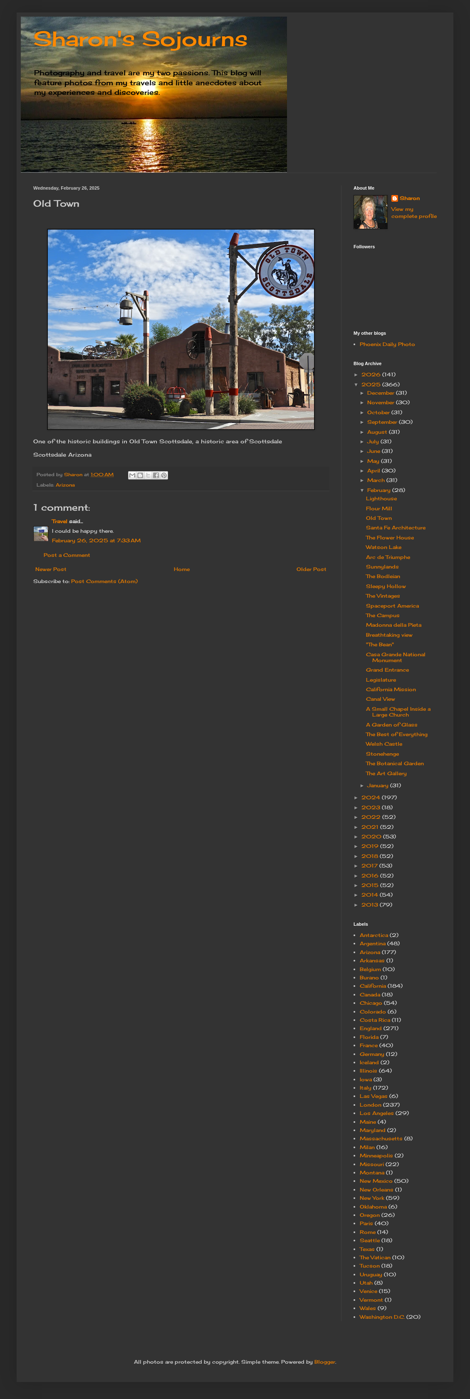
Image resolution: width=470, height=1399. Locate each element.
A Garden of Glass (392, 725)
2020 (372, 836)
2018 (370, 856)
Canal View (380, 699)
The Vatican (375, 1257)
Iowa (366, 1079)
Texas (367, 1249)
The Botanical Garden (395, 763)
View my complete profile (414, 212)
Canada (370, 994)
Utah (366, 1283)
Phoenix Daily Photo (387, 344)
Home (182, 569)
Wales (368, 1308)
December (381, 393)
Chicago (371, 1003)
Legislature (381, 680)
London (370, 1105)
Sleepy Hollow (386, 586)
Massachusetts (381, 1138)
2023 (371, 807)
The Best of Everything (397, 734)
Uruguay (371, 1274)
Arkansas (372, 960)
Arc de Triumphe (388, 557)
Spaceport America (392, 606)
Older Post (312, 569)
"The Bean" (380, 644)
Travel (59, 521)
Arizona (65, 485)
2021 (370, 827)
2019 (370, 846)
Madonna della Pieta (393, 625)
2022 (371, 817)
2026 (371, 374)
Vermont (371, 1300)
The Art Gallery (386, 773)
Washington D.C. (382, 1317)
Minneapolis (376, 1155)
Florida (369, 1037)
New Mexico (376, 1181)
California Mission (391, 689)
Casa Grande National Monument (395, 657)
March (376, 480)
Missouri (372, 1164)
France (369, 1045)
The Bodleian (383, 576)
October (379, 412)
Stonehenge (382, 754)
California (373, 986)
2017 (370, 866)
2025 (371, 384)
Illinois (368, 1071)
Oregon (370, 1215)
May (374, 461)
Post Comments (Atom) (104, 581)
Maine (368, 1122)
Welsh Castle (384, 744)
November (381, 402)
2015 (370, 885)
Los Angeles (377, 1113)
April (374, 470)
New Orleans (376, 1189)
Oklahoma (373, 1207)
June (374, 451)
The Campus (383, 615)
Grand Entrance (387, 670)
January (378, 785)
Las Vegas (374, 1096)
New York (372, 1198)
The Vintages (383, 596)
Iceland (369, 1062)
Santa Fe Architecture (395, 527)
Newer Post (51, 569)
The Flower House (390, 537)
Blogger (324, 1362)
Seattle (370, 1240)
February (379, 490)
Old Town (379, 518)
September (383, 422)
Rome (368, 1232)
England (371, 1028)
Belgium (370, 969)
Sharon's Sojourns (140, 38)
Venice (368, 1291)
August (378, 432)
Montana (372, 1172)
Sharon (410, 198)
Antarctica (374, 935)
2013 (370, 905)
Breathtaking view (389, 635)
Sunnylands (382, 567)
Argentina (373, 943)
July (374, 441)
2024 (371, 797)
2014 (370, 895)
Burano (369, 977)
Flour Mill (379, 508)
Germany (372, 1054)
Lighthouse (381, 498)
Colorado (373, 1011)
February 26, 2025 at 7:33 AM (96, 540)
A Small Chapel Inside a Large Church (398, 712)
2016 (370, 876)
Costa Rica (375, 1020)
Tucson (370, 1266)
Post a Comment (67, 555)
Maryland (373, 1130)
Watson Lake (383, 547)
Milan (367, 1147)
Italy (365, 1088)
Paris (366, 1223)
